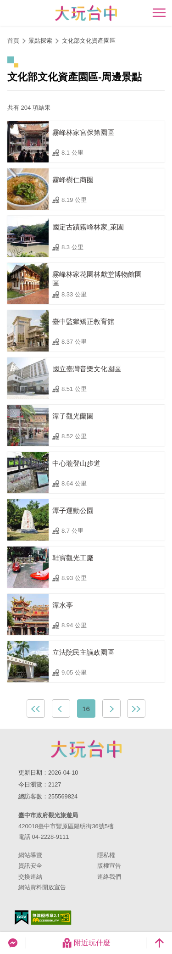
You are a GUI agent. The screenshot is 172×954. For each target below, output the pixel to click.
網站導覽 (30, 855)
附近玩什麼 (86, 943)
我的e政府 (21, 917)
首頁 (13, 40)
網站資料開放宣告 (42, 887)
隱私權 (106, 855)
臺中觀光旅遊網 (86, 13)
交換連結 (30, 876)
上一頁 (61, 708)
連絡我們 (109, 876)
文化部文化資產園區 (89, 40)
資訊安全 (30, 865)
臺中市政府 (86, 749)
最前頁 (36, 708)
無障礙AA (51, 917)
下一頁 (111, 708)
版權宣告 (109, 865)
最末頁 (136, 708)
